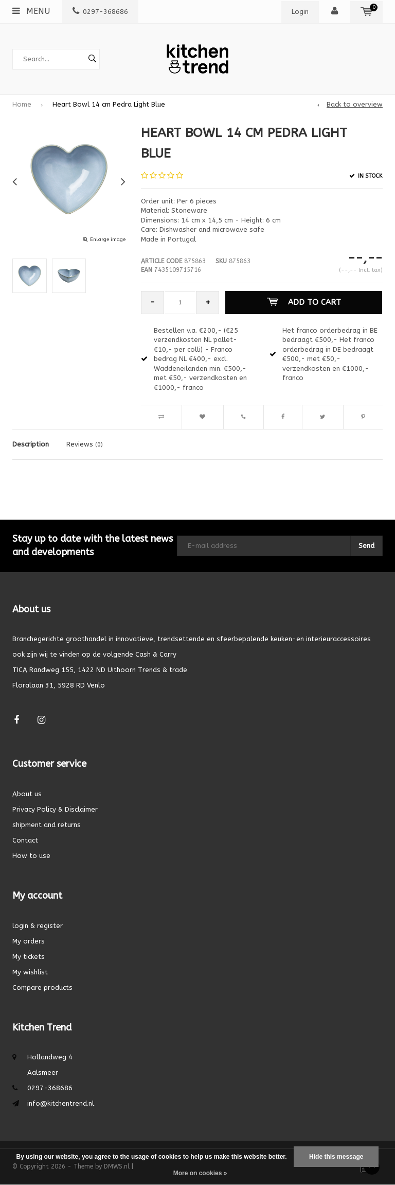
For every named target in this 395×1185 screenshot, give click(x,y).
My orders (28, 941)
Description (30, 444)
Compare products (42, 987)
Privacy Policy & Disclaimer (55, 809)
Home (21, 104)
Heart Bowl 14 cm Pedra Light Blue (108, 104)
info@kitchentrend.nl (60, 1103)
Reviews (84, 444)
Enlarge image (107, 239)
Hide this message (336, 1156)
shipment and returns (46, 825)
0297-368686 (100, 11)
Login (300, 11)
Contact (25, 840)
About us (27, 794)
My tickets (28, 956)
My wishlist (30, 972)
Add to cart (304, 302)
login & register (37, 926)
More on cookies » (200, 1173)
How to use (31, 856)
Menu (31, 11)
